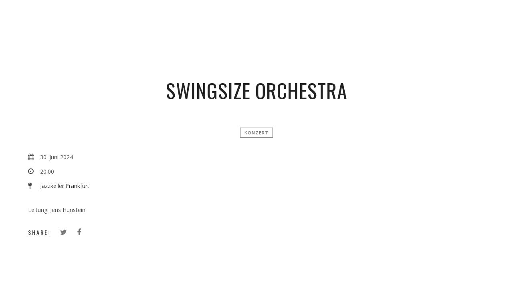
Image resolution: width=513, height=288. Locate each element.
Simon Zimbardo (259, 18)
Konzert (256, 133)
